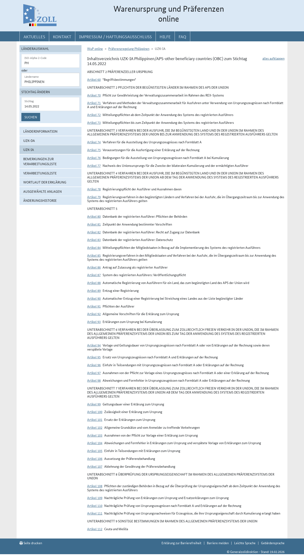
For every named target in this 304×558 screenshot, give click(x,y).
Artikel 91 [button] (94, 306)
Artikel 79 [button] (94, 196)
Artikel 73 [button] (94, 122)
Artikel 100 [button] (94, 411)
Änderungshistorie (40, 200)
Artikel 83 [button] (94, 239)
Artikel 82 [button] (94, 232)
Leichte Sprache (245, 542)
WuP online (95, 48)
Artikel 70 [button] (94, 95)
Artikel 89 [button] (94, 290)
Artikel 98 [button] (94, 380)
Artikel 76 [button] (94, 157)
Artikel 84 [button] (94, 247)
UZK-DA (29, 140)
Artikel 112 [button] (94, 528)
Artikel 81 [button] (94, 224)
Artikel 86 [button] (94, 267)
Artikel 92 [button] (94, 313)
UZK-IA (28, 149)
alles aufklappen (273, 58)
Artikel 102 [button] (94, 427)
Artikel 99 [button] (94, 404)
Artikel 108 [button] (94, 485)
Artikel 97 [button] (94, 372)
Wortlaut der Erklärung (44, 182)
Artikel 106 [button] (94, 458)
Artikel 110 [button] (94, 505)
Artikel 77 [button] (94, 165)
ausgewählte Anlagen (42, 191)
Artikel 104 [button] (94, 442)
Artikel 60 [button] (94, 79)
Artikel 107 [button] (94, 466)
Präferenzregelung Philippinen (128, 48)
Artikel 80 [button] (94, 216)
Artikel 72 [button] (94, 114)
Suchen (30, 117)
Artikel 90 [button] (94, 298)
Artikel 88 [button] (94, 282)
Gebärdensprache (273, 542)
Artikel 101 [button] (94, 419)
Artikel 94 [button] (94, 345)
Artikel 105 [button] (94, 450)
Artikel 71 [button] (94, 102)
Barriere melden (218, 542)
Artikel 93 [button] (94, 321)
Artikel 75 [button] (94, 149)
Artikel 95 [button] (94, 357)
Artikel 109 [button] (94, 497)
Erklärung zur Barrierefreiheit (181, 542)
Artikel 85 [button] (94, 255)
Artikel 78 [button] (94, 189)
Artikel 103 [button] (94, 435)
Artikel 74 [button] (94, 142)
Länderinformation (40, 131)
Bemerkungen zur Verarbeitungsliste (40, 161)
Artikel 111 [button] (94, 513)
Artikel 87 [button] (94, 274)
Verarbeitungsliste (40, 173)
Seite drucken (30, 542)
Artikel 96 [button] (94, 364)
